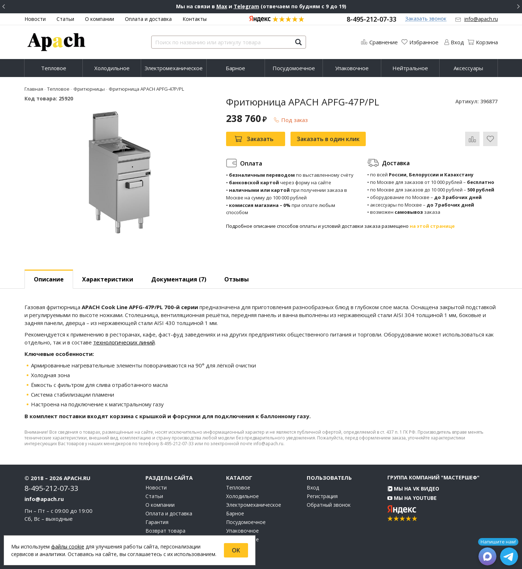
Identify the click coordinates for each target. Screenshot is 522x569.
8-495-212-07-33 (371, 19)
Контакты (195, 18)
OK (236, 550)
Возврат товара (165, 530)
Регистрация (322, 496)
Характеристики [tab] (107, 279)
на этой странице (432, 226)
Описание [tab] (49, 279)
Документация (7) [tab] (178, 279)
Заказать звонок (425, 19)
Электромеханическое (174, 68)
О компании (99, 18)
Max (221, 6)
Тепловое (53, 68)
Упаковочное (352, 68)
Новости (35, 18)
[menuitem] (53, 68)
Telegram (246, 6)
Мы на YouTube (412, 498)
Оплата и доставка (148, 18)
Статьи (65, 18)
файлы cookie (67, 546)
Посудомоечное (294, 68)
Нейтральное (410, 68)
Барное (235, 68)
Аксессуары (468, 68)
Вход (313, 487)
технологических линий (124, 342)
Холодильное (112, 68)
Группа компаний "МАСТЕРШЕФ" (433, 477)
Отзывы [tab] (236, 279)
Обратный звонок (329, 504)
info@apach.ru (481, 18)
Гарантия (156, 522)
